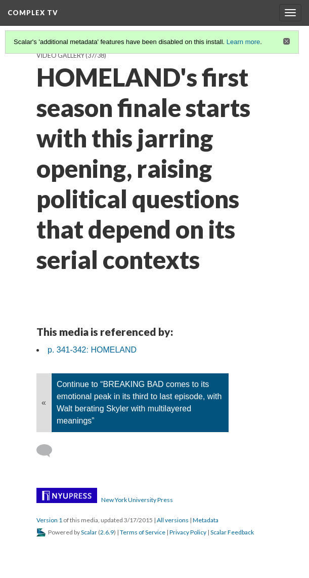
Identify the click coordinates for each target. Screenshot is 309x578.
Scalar (89, 532)
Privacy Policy (187, 532)
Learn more (243, 42)
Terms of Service (142, 532)
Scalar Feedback (232, 532)
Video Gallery (60, 55)
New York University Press (137, 500)
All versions (173, 520)
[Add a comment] (48, 450)
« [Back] (43, 402)
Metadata (205, 520)
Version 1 (49, 520)
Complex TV (33, 13)
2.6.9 (107, 532)
